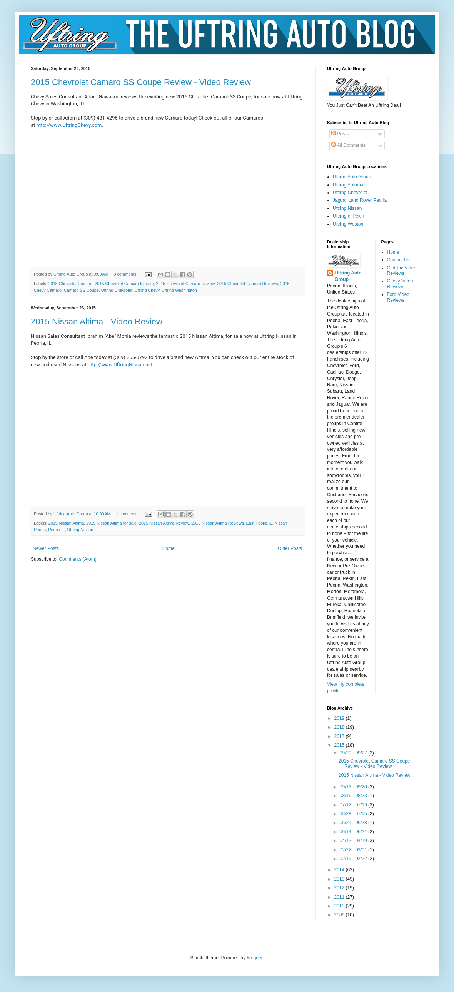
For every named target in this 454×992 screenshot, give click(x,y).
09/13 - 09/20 (354, 786)
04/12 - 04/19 (354, 840)
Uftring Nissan (80, 529)
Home (168, 548)
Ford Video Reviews (398, 297)
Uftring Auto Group (352, 176)
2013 (340, 879)
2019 (340, 718)
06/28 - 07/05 (354, 813)
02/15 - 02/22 (354, 858)
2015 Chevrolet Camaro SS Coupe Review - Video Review (141, 82)
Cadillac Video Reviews (402, 270)
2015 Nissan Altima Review (164, 523)
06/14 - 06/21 (354, 831)
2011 (340, 897)
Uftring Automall (349, 185)
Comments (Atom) (77, 559)
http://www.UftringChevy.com (69, 125)
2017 (340, 736)
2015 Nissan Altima (66, 523)
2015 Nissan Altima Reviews (217, 523)
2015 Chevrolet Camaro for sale (124, 283)
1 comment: (127, 514)
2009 (340, 914)
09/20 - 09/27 (354, 753)
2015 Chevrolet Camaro (70, 283)
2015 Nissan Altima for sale (111, 523)
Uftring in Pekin (348, 216)
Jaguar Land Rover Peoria (360, 200)
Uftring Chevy (147, 290)
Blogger (254, 957)
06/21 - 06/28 (354, 822)
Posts (340, 133)
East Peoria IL (259, 523)
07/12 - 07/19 (354, 805)
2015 (340, 745)
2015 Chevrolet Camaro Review (185, 283)
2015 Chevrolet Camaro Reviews (247, 283)
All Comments (348, 145)
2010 (340, 906)
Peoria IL (56, 529)
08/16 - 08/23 (354, 795)
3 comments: (126, 274)
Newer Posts (46, 548)
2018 (340, 727)
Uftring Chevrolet (116, 290)
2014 (340, 869)
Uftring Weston (348, 224)
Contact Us (398, 260)
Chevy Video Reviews (400, 283)
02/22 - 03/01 (354, 849)
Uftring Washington (179, 290)
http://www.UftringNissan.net (120, 364)
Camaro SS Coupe (81, 290)
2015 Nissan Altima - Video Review (96, 321)
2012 (340, 888)
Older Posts (290, 548)
